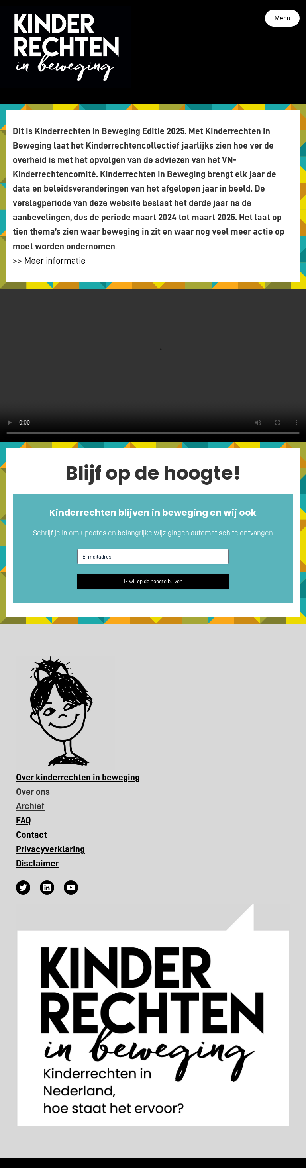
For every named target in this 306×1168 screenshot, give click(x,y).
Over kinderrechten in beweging (78, 777)
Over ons (33, 791)
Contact (31, 834)
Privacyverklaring (50, 849)
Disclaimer (37, 863)
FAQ (23, 820)
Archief (30, 806)
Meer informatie (55, 260)
